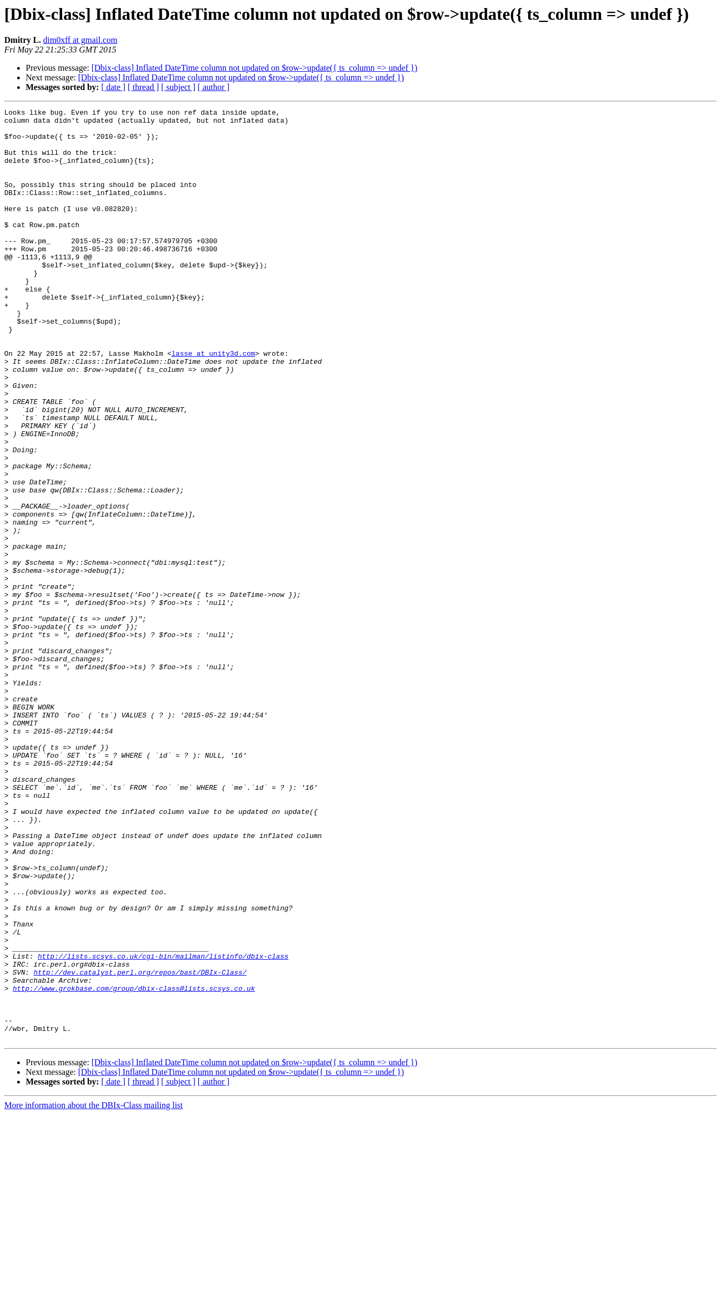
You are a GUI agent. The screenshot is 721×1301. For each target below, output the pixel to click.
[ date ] (113, 87)
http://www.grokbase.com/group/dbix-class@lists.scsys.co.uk (134, 1165)
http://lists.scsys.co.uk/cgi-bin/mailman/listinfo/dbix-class (162, 1126)
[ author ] (214, 87)
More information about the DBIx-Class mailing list (93, 1291)
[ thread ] (143, 87)
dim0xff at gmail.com (80, 39)
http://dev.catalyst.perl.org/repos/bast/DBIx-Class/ (140, 1145)
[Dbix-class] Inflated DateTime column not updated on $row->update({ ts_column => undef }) (254, 67)
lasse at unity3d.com (213, 403)
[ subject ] (178, 87)
